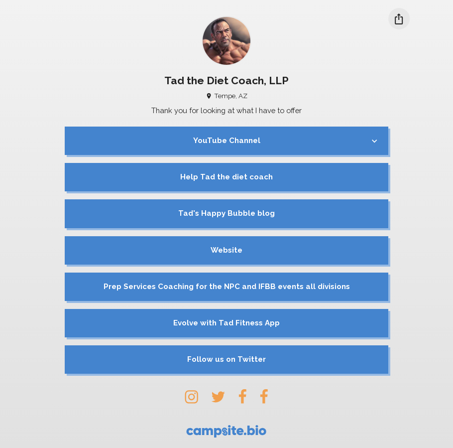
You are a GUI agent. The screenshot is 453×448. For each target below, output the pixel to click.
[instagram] (191, 397)
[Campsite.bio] (226, 431)
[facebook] (242, 397)
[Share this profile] (399, 18)
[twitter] (218, 397)
